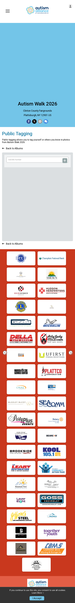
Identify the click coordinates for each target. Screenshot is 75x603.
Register (7, 528)
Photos (6, 556)
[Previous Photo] (4, 359)
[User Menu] (70, 6)
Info (4, 522)
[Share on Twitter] (34, 48)
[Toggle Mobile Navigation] (7, 11)
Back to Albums (12, 76)
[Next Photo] (70, 359)
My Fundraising (10, 585)
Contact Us (8, 545)
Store (5, 551)
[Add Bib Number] (64, 88)
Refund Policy (10, 539)
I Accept (36, 598)
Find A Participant (12, 533)
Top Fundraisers (11, 574)
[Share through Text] (46, 48)
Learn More (37, 593)
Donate (6, 568)
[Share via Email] (40, 48)
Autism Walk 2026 (37, 30)
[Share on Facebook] (29, 48)
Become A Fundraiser (14, 579)
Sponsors (7, 562)
